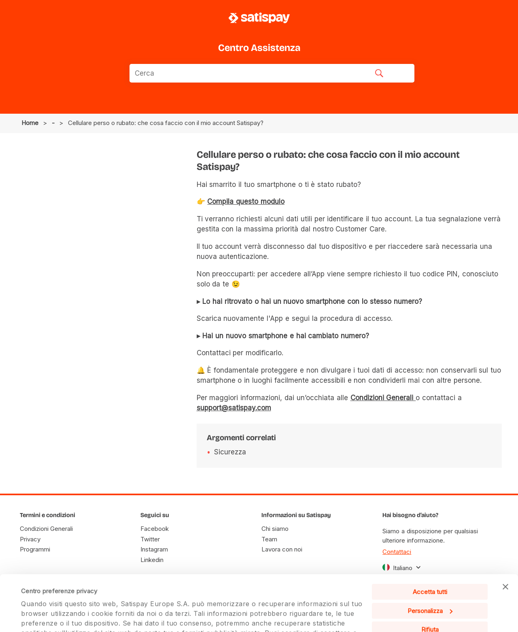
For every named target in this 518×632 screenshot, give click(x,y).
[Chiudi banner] (505, 531)
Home (29, 123)
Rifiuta (430, 574)
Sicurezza (230, 452)
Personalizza (430, 555)
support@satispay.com (234, 408)
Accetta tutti (430, 536)
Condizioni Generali (383, 398)
